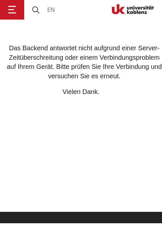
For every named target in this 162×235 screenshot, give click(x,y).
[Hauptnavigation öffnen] (12, 10)
